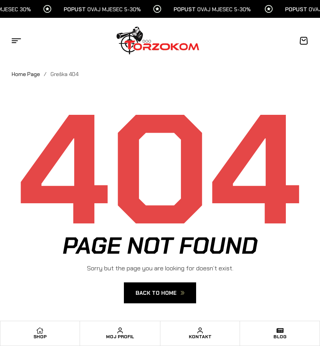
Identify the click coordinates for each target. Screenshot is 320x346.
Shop (40, 337)
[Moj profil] (120, 330)
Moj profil (120, 337)
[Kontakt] (200, 330)
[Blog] (280, 330)
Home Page (26, 74)
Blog (280, 337)
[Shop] (40, 330)
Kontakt (200, 337)
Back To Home (160, 292)
